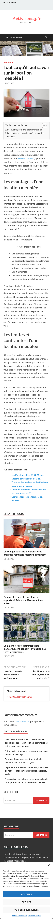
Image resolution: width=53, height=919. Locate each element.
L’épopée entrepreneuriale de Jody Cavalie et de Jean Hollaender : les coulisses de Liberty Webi (26, 770)
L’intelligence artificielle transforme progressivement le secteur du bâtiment (25, 553)
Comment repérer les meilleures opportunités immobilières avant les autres (23, 600)
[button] (48, 865)
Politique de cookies (19, 915)
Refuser (26, 902)
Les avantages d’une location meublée (24, 129)
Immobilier (8, 63)
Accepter (26, 894)
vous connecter (22, 721)
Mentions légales (34, 915)
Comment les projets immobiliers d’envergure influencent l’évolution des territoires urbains (25, 648)
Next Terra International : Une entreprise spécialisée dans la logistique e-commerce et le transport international (26, 742)
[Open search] (46, 37)
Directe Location (26, 158)
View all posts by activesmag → (21, 696)
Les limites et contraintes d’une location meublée (25, 135)
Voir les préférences (26, 910)
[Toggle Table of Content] (43, 125)
